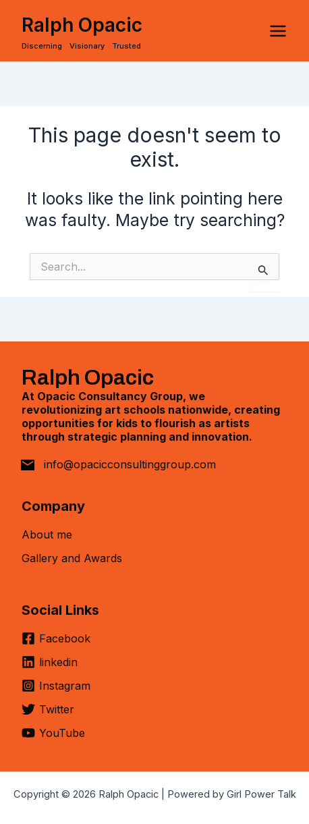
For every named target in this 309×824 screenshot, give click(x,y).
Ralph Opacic (82, 24)
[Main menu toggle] (278, 31)
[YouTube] (53, 733)
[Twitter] (48, 714)
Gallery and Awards (72, 558)
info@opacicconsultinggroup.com (130, 464)
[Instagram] (56, 691)
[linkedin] (50, 667)
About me (47, 534)
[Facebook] (56, 643)
